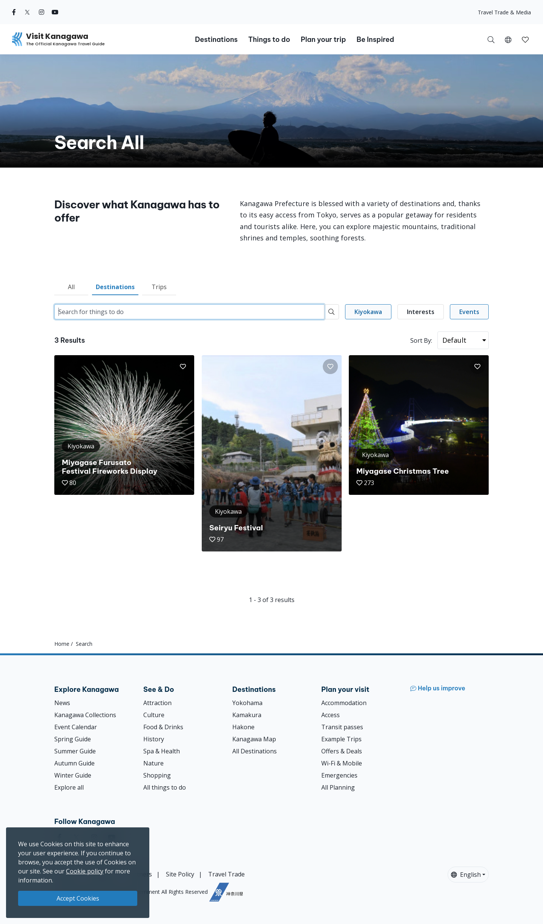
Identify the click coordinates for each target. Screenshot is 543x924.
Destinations (115, 287)
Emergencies (339, 775)
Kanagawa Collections (85, 715)
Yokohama (247, 703)
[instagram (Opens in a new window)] (41, 12)
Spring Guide (72, 739)
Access (330, 715)
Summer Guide (75, 751)
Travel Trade (226, 874)
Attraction (157, 703)
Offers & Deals (341, 751)
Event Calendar (75, 727)
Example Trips (341, 739)
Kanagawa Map (254, 739)
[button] (508, 39)
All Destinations (254, 751)
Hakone (243, 727)
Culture (153, 715)
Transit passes (342, 727)
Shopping (157, 775)
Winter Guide (72, 775)
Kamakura (246, 715)
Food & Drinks (163, 727)
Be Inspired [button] (375, 39)
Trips (159, 287)
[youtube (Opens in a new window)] (55, 12)
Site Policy (180, 874)
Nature (153, 763)
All (71, 287)
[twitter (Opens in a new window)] (27, 12)
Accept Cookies (78, 898)
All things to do (164, 787)
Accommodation (344, 703)
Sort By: (421, 340)
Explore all (69, 787)
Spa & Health (161, 751)
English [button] (466, 874)
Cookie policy (84, 871)
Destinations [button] (216, 39)
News (62, 703)
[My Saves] (525, 39)
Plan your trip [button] (323, 39)
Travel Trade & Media (504, 12)
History (153, 739)
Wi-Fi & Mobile (341, 763)
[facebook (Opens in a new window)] (14, 12)
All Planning (338, 787)
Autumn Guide (74, 763)
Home (61, 643)
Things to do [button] (269, 39)
